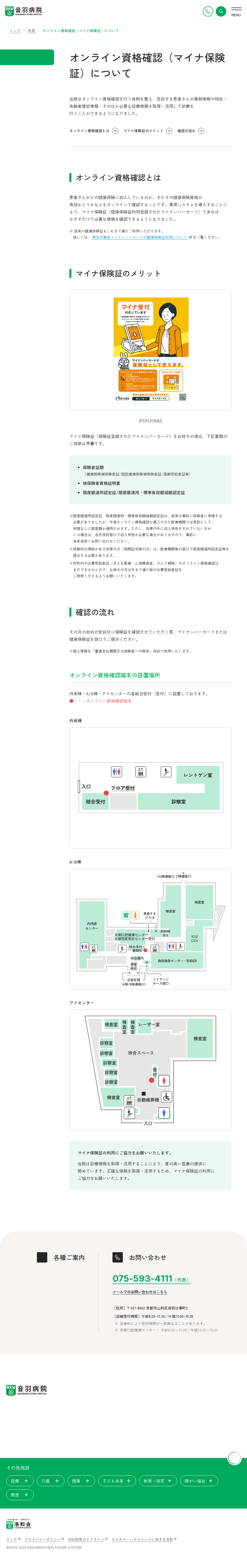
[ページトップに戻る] (234, 1458)
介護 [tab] (50, 1481)
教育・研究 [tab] (158, 1481)
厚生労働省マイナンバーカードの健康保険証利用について (139, 237)
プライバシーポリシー (42, 1539)
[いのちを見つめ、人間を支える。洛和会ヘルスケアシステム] (18, 1524)
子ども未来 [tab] (117, 1481)
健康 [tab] (81, 1481)
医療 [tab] (20, 1481)
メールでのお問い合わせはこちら (139, 1292)
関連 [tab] (20, 1495)
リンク (11, 1539)
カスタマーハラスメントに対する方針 (142, 1539)
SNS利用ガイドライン (86, 1539)
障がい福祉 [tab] (199, 1481)
